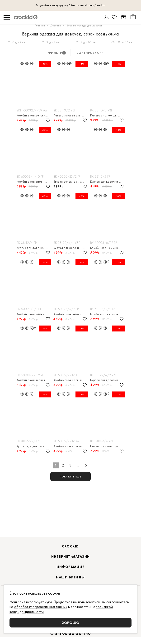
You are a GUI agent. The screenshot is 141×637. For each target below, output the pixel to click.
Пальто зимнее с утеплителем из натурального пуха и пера (107, 446)
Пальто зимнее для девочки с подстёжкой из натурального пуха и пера (70, 115)
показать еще (70, 476)
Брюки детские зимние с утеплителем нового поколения (70, 181)
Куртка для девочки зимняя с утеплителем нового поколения (107, 181)
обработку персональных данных (40, 606)
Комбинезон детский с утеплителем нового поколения (34, 115)
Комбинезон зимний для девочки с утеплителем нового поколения (34, 181)
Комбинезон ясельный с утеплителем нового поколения (70, 379)
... (78, 465)
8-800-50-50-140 (73, 633)
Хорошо (70, 622)
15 (85, 465)
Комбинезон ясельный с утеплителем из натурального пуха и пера (107, 314)
